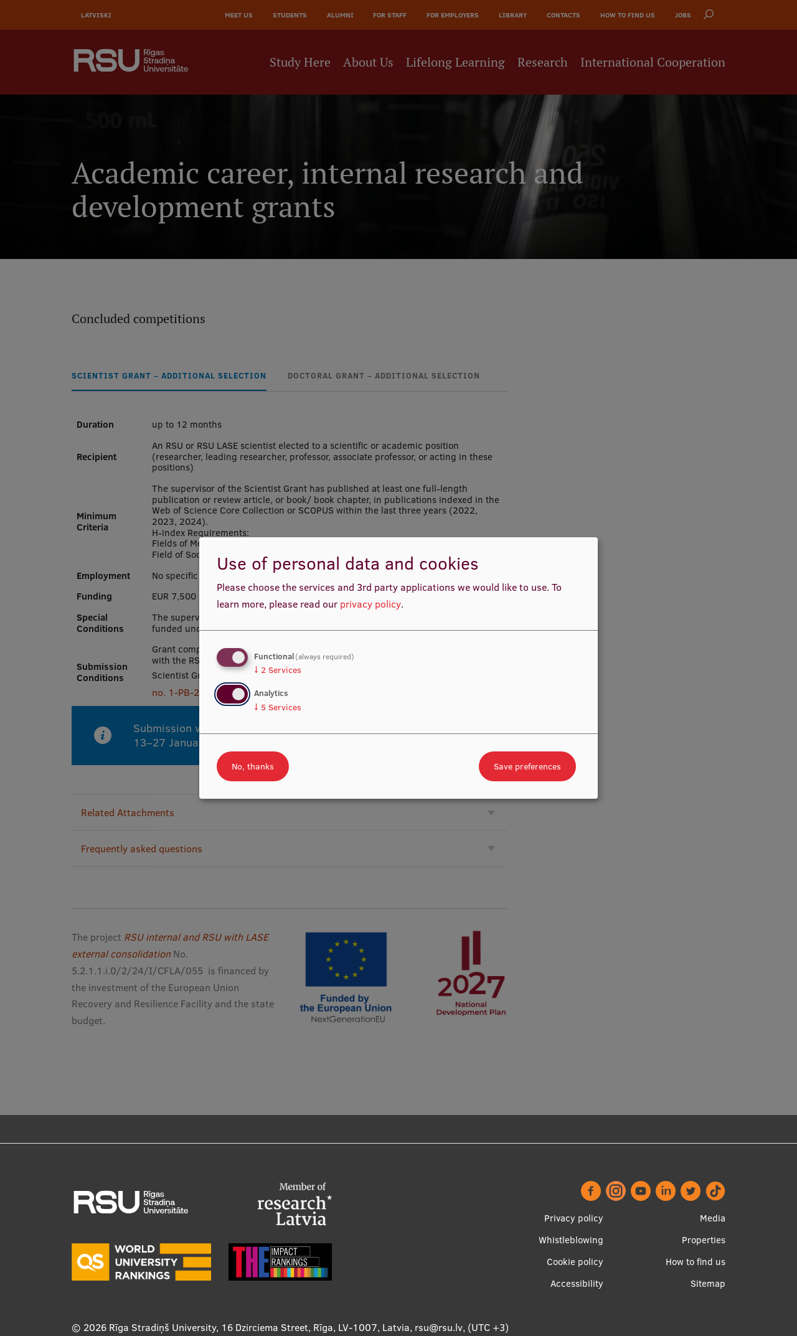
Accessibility (576, 1283)
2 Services (277, 670)
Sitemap (708, 1283)
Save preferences (527, 766)
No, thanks (253, 766)
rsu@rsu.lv (439, 1327)
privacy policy (370, 604)
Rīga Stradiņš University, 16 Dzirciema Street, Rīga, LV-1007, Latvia (259, 1327)
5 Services (277, 707)
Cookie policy (575, 1261)
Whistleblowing (571, 1239)
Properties (703, 1239)
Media (712, 1218)
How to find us (695, 1261)
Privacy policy (573, 1218)
